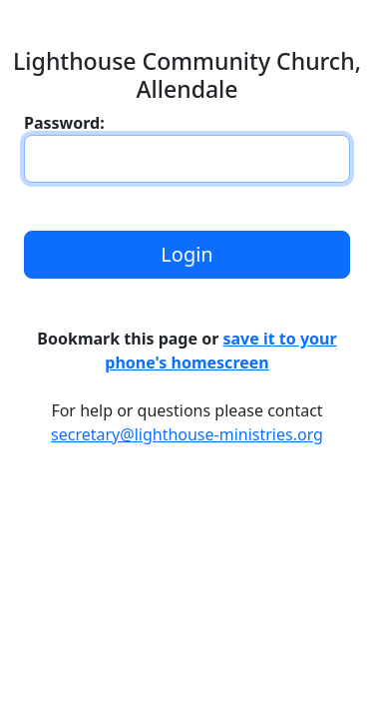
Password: (64, 123)
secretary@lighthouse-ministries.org (187, 434)
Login (186, 254)
